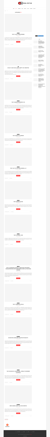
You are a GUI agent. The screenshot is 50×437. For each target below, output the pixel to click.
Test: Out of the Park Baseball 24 (18, 168)
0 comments (11, 44)
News (13, 8)
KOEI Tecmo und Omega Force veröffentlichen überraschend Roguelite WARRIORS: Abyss (41, 70)
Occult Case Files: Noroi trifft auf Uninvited (18, 67)
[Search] (36, 9)
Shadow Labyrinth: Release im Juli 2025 (41, 60)
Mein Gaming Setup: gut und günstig (18, 405)
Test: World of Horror (18, 135)
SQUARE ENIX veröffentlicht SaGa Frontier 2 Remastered (41, 47)
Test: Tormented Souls (18, 304)
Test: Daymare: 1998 (18, 235)
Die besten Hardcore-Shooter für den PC (18, 337)
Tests (16, 8)
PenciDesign (30, 434)
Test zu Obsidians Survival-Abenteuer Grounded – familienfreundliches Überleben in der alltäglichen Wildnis (18, 268)
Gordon (20, 169)
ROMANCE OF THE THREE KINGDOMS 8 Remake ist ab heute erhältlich (41, 79)
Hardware (19, 8)
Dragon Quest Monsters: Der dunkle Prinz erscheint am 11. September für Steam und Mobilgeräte (41, 85)
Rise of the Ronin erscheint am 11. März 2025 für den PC (41, 75)
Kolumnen (31, 8)
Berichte (25, 8)
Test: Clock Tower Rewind (18, 34)
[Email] (27, 431)
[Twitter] (32, 431)
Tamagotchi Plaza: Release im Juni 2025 (41, 51)
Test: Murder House (18, 201)
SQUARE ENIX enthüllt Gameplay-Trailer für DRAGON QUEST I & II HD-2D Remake (41, 56)
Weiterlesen (18, 109)
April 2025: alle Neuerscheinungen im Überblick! (41, 65)
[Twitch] (23, 431)
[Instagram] (18, 431)
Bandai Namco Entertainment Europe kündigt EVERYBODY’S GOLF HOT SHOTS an (41, 42)
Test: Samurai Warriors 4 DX (18, 102)
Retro (22, 8)
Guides (28, 8)
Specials (34, 8)
